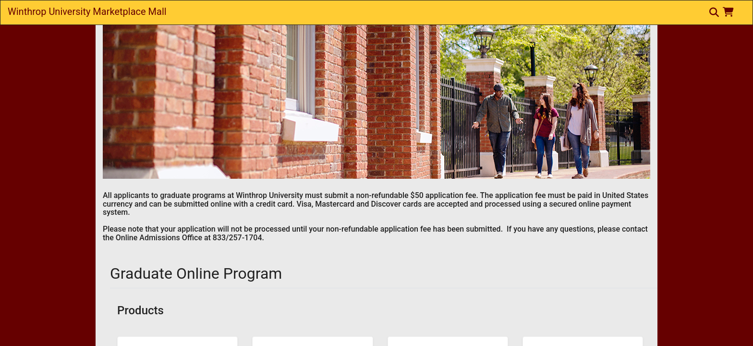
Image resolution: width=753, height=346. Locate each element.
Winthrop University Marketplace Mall (87, 11)
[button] (730, 12)
